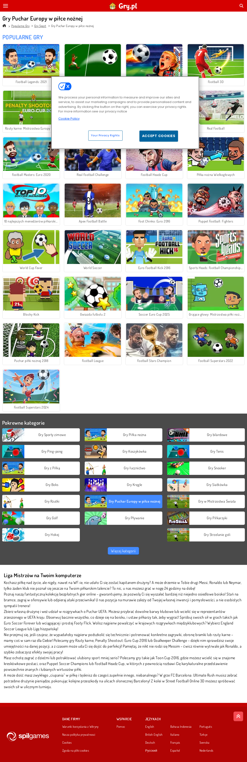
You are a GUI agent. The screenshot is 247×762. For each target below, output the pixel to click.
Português (205, 726)
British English (153, 734)
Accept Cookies (158, 135)
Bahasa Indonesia (181, 726)
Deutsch (150, 742)
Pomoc (121, 726)
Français (175, 742)
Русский (151, 750)
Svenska (204, 742)
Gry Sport (40, 26)
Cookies (67, 742)
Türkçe (203, 734)
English (149, 726)
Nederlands (206, 750)
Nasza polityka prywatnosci (78, 734)
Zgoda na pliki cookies (75, 750)
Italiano (174, 734)
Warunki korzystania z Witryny (80, 726)
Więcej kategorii (123, 550)
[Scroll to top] (238, 716)
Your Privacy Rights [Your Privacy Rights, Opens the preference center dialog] (105, 135)
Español (175, 750)
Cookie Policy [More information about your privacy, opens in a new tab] (69, 118)
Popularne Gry (20, 26)
